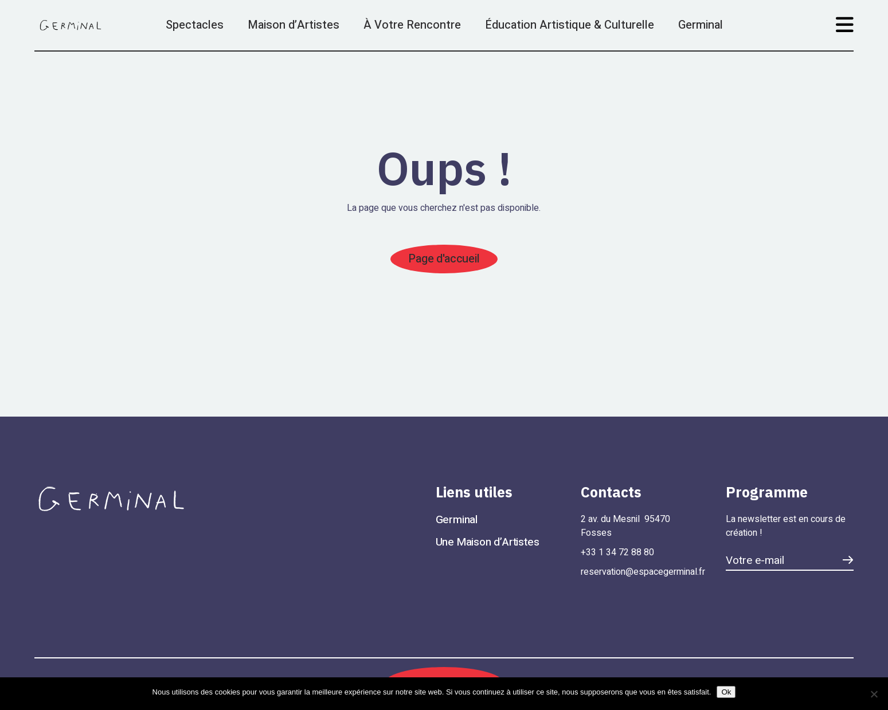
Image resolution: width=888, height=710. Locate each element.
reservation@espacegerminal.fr (643, 572)
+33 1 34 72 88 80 (617, 552)
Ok (726, 692)
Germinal (457, 520)
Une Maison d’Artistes (487, 542)
